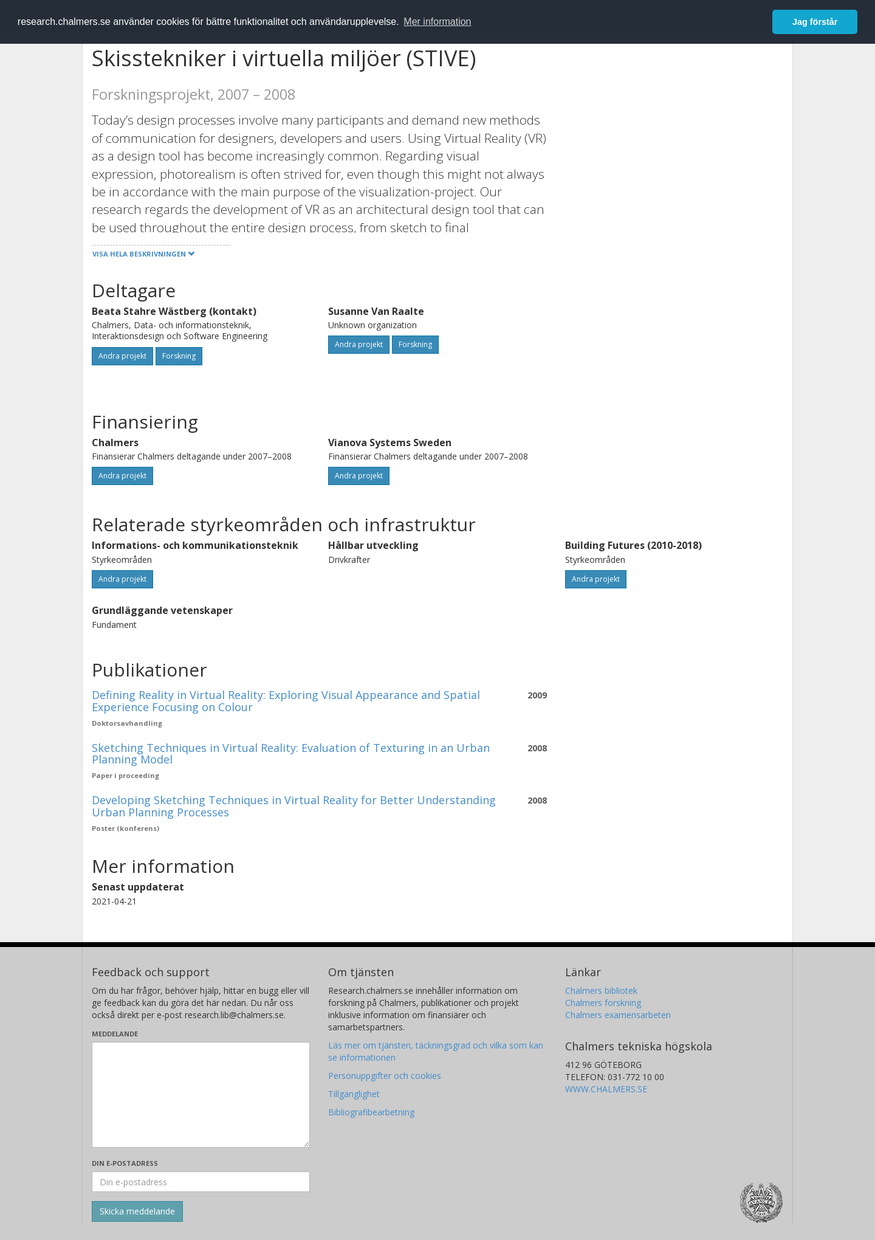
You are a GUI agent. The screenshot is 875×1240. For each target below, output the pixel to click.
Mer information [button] (437, 21)
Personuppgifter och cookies (384, 1075)
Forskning (179, 356)
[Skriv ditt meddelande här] (201, 1095)
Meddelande (115, 1033)
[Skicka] (137, 1211)
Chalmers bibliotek (601, 990)
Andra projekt (122, 356)
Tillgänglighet (354, 1094)
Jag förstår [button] (814, 22)
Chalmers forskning (603, 1002)
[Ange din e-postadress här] (201, 1181)
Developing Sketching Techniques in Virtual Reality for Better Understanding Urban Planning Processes (294, 806)
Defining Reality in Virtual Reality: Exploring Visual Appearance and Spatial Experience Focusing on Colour (286, 700)
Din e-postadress (125, 1163)
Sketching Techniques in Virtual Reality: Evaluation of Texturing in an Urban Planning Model (291, 753)
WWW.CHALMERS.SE (606, 1089)
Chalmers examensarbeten (618, 1015)
